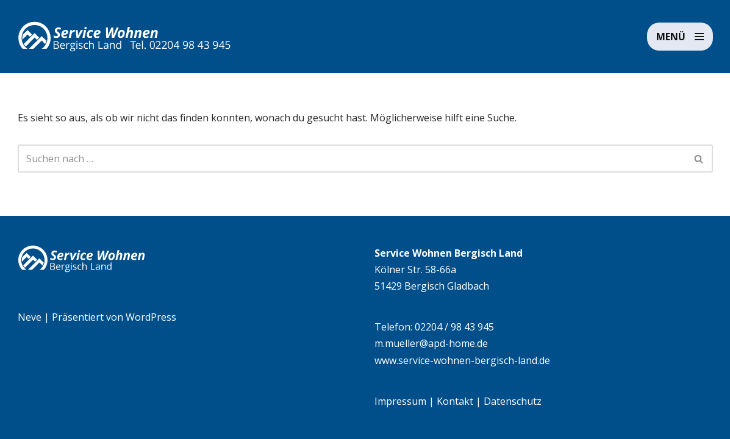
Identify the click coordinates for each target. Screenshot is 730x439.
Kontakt (455, 401)
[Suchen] (351, 159)
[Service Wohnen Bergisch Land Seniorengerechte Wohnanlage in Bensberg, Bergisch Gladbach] (124, 36)
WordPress (151, 317)
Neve (29, 317)
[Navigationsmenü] (680, 37)
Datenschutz (513, 401)
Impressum (400, 401)
